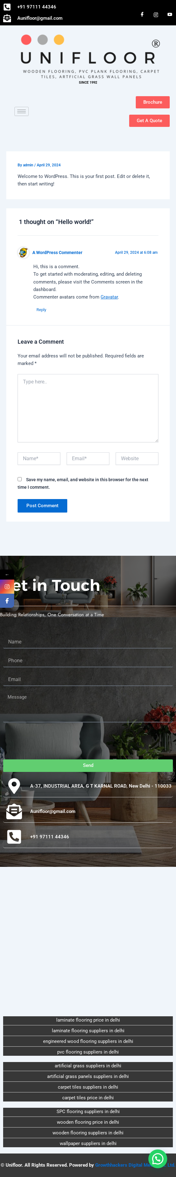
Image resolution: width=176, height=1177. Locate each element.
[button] (157, 1158)
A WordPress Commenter (57, 252)
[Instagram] (156, 14)
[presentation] (51, 741)
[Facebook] (142, 14)
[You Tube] (169, 14)
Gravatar (109, 297)
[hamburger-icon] (21, 111)
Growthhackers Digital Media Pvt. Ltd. (135, 1165)
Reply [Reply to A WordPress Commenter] (41, 309)
